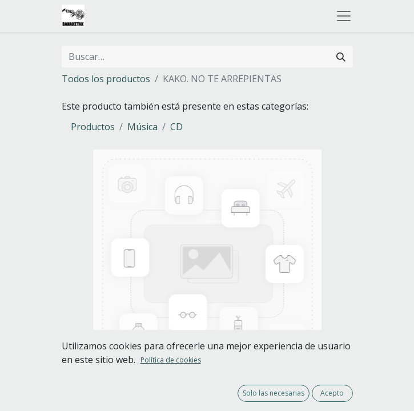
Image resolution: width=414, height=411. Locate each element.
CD (176, 126)
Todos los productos (106, 78)
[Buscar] (341, 56)
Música (142, 126)
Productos (93, 126)
